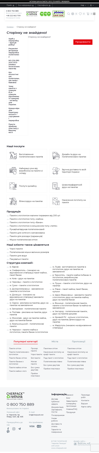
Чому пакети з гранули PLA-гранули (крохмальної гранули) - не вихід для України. (14, 97)
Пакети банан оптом (18, 359)
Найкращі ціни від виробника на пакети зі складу (31, 172)
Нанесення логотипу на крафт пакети (53, 354)
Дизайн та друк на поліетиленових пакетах (74, 157)
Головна (10, 28)
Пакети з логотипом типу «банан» (26, 224)
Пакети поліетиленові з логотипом (19, 354)
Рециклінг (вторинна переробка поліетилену (14, 54)
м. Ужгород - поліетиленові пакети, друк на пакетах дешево (70, 314)
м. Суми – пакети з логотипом (24, 287)
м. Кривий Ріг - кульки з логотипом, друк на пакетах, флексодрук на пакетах (70, 320)
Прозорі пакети (34, 351)
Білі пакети (35, 359)
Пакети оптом (15, 350)
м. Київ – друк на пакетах (22, 280)
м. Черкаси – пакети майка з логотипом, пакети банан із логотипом (29, 332)
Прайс (11, 5)
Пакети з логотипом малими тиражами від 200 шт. (35, 217)
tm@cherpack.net (36, 416)
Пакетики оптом (50, 350)
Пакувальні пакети (19, 260)
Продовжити (83, 43)
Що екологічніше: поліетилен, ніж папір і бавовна (14, 79)
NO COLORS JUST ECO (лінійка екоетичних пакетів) (14, 66)
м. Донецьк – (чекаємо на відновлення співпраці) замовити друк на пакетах (27, 298)
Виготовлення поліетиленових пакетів (31, 157)
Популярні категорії (26, 343)
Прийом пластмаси (35, 376)
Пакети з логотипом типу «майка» (26, 220)
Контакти (85, 402)
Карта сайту (86, 408)
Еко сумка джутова (35, 370)
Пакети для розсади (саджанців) (26, 237)
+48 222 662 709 (13, 17)
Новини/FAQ (71, 410)
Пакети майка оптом (18, 369)
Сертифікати (44, 5)
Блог (68, 399)
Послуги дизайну (28, 187)
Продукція (70, 414)
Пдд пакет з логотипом (53, 359)
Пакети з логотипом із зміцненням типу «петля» (33, 227)
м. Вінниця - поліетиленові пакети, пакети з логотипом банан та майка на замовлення (72, 306)
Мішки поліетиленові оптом (24, 241)
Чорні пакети (16, 250)
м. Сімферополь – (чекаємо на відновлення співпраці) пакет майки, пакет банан (28, 274)
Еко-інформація (26, 5)
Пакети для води (18, 257)
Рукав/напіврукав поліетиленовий (27, 231)
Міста (55, 343)
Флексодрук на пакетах (31, 202)
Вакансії (69, 396)
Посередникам (57, 416)
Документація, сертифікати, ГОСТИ (57, 411)
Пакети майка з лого (18, 372)
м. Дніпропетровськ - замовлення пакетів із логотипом (27, 291)
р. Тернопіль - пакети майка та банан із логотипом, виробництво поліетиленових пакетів (72, 278)
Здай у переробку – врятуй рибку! (14, 43)
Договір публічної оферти (55, 402)
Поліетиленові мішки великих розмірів (29, 253)
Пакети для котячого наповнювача (27, 234)
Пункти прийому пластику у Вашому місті (13, 130)
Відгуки (84, 405)
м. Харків (14, 268)
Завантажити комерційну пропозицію (71, 404)
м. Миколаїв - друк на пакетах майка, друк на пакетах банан (28, 320)
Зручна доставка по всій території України (74, 172)
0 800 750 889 (12, 11)
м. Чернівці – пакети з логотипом (26, 283)
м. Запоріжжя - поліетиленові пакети (28, 310)
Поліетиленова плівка (52, 363)
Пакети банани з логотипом (16, 364)
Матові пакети (34, 364)
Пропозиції (78, 343)
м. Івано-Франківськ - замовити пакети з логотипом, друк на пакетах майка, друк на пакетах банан (72, 298)
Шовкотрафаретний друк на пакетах (72, 187)
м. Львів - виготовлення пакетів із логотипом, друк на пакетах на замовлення (69, 270)
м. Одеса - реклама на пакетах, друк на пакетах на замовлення (29, 305)
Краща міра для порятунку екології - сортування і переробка (14, 116)
